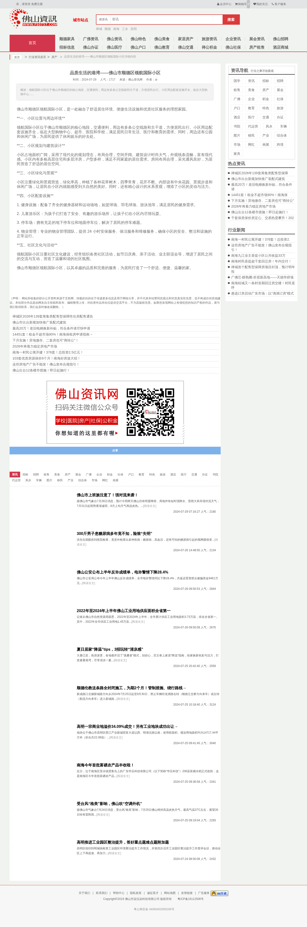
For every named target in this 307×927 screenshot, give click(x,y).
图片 (237, 135)
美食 (251, 90)
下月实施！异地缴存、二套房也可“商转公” (262, 201)
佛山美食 (162, 39)
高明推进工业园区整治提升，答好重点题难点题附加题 (123, 842)
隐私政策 (136, 893)
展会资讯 (257, 39)
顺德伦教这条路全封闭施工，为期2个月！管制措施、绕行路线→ (131, 688)
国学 (237, 81)
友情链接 (187, 893)
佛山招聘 (280, 39)
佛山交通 (185, 47)
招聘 (280, 81)
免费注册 (37, 4)
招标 (265, 81)
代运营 (253, 126)
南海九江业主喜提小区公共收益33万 (258, 255)
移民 (251, 135)
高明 (133, 29)
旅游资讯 (209, 39)
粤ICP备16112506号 (190, 899)
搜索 (231, 19)
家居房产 (185, 39)
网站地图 (170, 893)
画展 (265, 144)
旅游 (280, 108)
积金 (265, 99)
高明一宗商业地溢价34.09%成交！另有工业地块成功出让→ (127, 726)
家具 (237, 154)
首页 (32, 43)
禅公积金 (209, 47)
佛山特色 (138, 39)
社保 (280, 99)
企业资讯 (233, 39)
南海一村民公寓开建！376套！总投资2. (260, 239)
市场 (237, 144)
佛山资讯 (114, 39)
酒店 (237, 117)
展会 (280, 90)
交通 (265, 117)
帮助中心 (118, 893)
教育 (251, 108)
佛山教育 (162, 47)
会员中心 (223, 4)
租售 (237, 90)
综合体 (282, 135)
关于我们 (84, 893)
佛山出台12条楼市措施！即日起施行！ (260, 212)
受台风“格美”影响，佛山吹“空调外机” (109, 804)
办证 (280, 117)
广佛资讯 (90, 39)
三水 (125, 29)
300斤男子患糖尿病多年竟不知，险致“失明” (114, 534)
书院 (237, 126)
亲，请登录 (23, 4)
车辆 (283, 126)
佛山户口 (138, 47)
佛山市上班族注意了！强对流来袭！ (107, 495)
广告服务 (204, 893)
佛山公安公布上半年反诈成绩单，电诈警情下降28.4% (122, 572)
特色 (265, 108)
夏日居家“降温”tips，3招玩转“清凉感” (110, 649)
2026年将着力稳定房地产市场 (253, 206)
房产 (52, 57)
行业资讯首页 (35, 57)
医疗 (251, 117)
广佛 (237, 99)
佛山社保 (233, 47)
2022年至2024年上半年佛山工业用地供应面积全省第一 (124, 611)
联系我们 (101, 893)
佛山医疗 (114, 47)
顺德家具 (67, 39)
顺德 (108, 29)
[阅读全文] (149, 506)
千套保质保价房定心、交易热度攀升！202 (262, 218)
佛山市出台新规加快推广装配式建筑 (258, 179)
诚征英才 (153, 893)
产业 (265, 135)
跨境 (280, 144)
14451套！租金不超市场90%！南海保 (259, 195)
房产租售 (257, 47)
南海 (116, 29)
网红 (251, 144)
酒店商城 (280, 47)
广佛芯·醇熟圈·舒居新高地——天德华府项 (262, 277)
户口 (237, 108)
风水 (269, 126)
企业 (251, 99)
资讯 (251, 81)
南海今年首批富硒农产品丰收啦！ (105, 765)
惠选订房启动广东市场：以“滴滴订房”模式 (262, 293)
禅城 (99, 29)
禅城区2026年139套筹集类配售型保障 (259, 173)
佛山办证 (90, 47)
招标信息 (67, 47)
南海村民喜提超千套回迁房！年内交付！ (261, 261)
